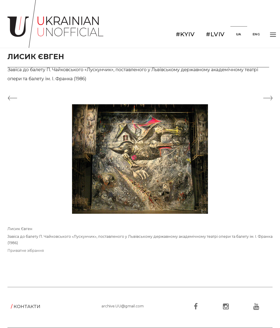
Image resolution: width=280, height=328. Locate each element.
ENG (256, 34)
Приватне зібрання (25, 250)
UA (238, 34)
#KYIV (185, 34)
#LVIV (215, 34)
